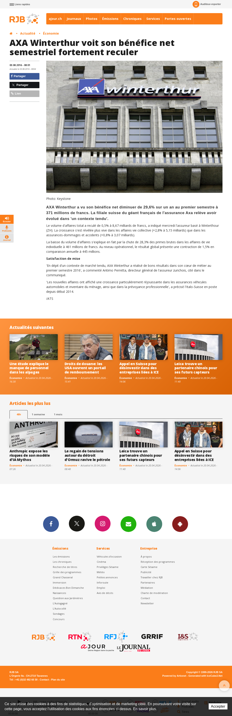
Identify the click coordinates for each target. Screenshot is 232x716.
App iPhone (154, 524)
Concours (58, 619)
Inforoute (102, 582)
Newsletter (147, 603)
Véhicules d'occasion (109, 556)
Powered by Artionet (174, 675)
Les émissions (61, 556)
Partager (18, 76)
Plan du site (58, 679)
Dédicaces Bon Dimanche (68, 587)
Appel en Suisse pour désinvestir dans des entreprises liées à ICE (139, 368)
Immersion (59, 582)
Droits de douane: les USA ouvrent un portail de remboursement (85, 368)
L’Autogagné (60, 603)
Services (153, 19)
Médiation (147, 587)
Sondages (58, 613)
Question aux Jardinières (68, 598)
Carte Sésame (149, 566)
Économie (51, 33)
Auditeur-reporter (207, 4)
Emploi (101, 587)
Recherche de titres (65, 566)
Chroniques (132, 19)
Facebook (51, 524)
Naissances (59, 592)
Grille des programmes (67, 572)
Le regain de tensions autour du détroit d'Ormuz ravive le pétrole (87, 455)
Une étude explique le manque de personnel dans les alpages (29, 368)
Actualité (27, 33)
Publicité (146, 572)
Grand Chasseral (63, 577)
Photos (91, 19)
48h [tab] (19, 414)
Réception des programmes (158, 561)
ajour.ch (55, 19)
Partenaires (148, 582)
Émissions (110, 19)
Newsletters (128, 524)
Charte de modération (154, 592)
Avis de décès (105, 592)
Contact (145, 598)
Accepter (218, 706)
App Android (180, 524)
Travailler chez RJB (152, 577)
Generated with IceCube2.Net (205, 675)
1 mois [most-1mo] (58, 414)
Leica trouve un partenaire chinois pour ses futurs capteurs (195, 368)
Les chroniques (62, 561)
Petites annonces (107, 577)
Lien (16, 93)
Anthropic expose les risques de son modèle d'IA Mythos (30, 455)
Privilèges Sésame (107, 566)
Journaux (74, 19)
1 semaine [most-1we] (38, 414)
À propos (146, 556)
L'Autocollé (59, 608)
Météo (101, 572)
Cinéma (101, 561)
